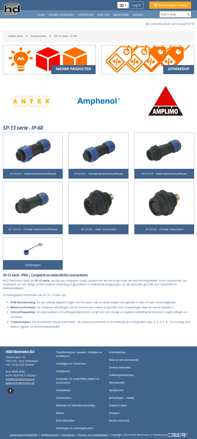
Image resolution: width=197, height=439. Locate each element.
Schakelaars (63, 390)
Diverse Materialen (120, 367)
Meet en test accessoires (123, 359)
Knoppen (114, 413)
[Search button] (188, 14)
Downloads (121, 15)
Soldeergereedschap (121, 375)
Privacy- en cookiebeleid (92, 435)
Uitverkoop (86, 15)
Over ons (103, 15)
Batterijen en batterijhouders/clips (75, 405)
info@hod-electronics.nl (20, 379)
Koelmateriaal (117, 352)
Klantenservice (50, 435)
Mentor (60, 413)
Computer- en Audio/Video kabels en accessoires (77, 380)
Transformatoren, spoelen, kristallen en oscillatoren (79, 354)
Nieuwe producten (61, 15)
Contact (138, 15)
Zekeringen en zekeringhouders (75, 428)
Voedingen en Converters (71, 363)
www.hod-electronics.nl (20, 383)
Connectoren (38, 36)
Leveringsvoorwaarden (24, 435)
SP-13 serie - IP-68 (65, 36)
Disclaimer (68, 435)
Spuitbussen (116, 390)
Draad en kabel (118, 405)
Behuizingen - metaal (121, 397)
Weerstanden (117, 382)
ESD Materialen (65, 420)
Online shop (15, 36)
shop (41, 15)
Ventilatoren (63, 371)
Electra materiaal (119, 420)
